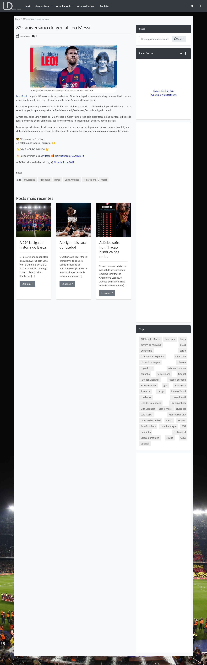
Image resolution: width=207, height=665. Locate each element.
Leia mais (27, 283)
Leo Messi (21, 96)
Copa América (72, 179)
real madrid (180, 432)
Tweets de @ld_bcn (163, 90)
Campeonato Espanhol (152, 356)
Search (179, 39)
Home (17, 19)
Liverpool (181, 408)
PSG (184, 426)
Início (28, 6)
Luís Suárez (147, 414)
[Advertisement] (73, 345)
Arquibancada (63, 6)
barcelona (170, 339)
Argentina (45, 179)
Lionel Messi (165, 408)
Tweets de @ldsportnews (163, 94)
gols (165, 385)
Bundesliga (146, 350)
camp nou (180, 356)
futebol (182, 373)
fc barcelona (90, 179)
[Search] (155, 39)
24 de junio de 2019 (64, 162)
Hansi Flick (180, 385)
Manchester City (177, 414)
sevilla (170, 437)
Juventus (145, 391)
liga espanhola (178, 402)
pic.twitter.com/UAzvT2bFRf (69, 155)
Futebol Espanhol (150, 379)
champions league (150, 362)
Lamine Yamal (178, 391)
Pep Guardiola (148, 426)
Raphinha (146, 432)
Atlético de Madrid (150, 339)
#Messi (46, 155)
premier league (169, 426)
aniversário (29, 179)
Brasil (183, 344)
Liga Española (148, 408)
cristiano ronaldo (177, 368)
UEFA (183, 437)
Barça (57, 179)
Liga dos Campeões (151, 402)
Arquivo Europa (85, 6)
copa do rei (147, 368)
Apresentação (42, 6)
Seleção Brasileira (150, 437)
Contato (104, 6)
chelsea (182, 362)
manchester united (151, 420)
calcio (183, 350)
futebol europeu (177, 379)
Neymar (182, 420)
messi (104, 179)
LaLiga (161, 391)
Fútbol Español (148, 385)
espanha (145, 373)
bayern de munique (151, 344)
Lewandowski (179, 397)
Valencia (145, 443)
